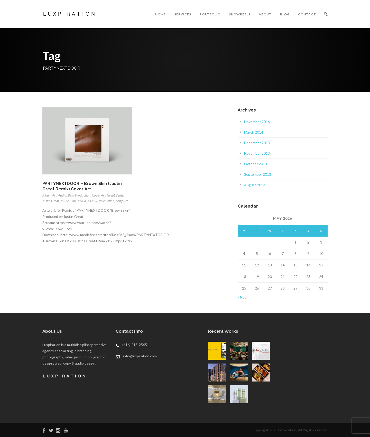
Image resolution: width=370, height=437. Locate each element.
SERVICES (182, 14)
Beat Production (79, 195)
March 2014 (253, 132)
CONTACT (307, 14)
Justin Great (50, 201)
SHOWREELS (239, 14)
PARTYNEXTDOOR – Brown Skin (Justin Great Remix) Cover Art (82, 186)
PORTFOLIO (210, 14)
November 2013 (257, 153)
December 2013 (257, 143)
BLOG (285, 14)
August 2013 (254, 185)
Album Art (49, 195)
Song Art (122, 201)
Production (106, 201)
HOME (160, 14)
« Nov (242, 297)
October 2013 (255, 164)
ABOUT (265, 14)
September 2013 (257, 174)
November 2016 (257, 121)
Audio (62, 195)
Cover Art (98, 195)
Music (65, 201)
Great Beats (115, 195)
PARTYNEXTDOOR (83, 201)
